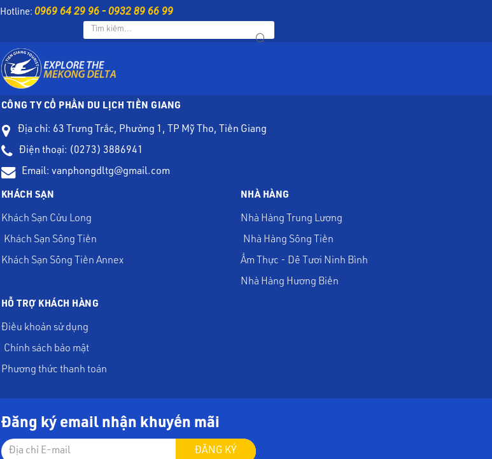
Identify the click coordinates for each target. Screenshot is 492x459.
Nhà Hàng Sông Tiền (339, 119)
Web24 (347, 293)
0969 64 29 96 (66, 11)
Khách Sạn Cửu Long (202, 119)
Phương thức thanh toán (476, 133)
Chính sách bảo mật (443, 133)
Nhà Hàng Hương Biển (306, 140)
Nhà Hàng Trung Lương (306, 119)
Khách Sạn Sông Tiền (235, 119)
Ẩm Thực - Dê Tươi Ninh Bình (372, 119)
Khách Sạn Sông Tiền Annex (269, 119)
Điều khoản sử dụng (410, 133)
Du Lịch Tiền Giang (250, 293)
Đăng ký (286, 230)
